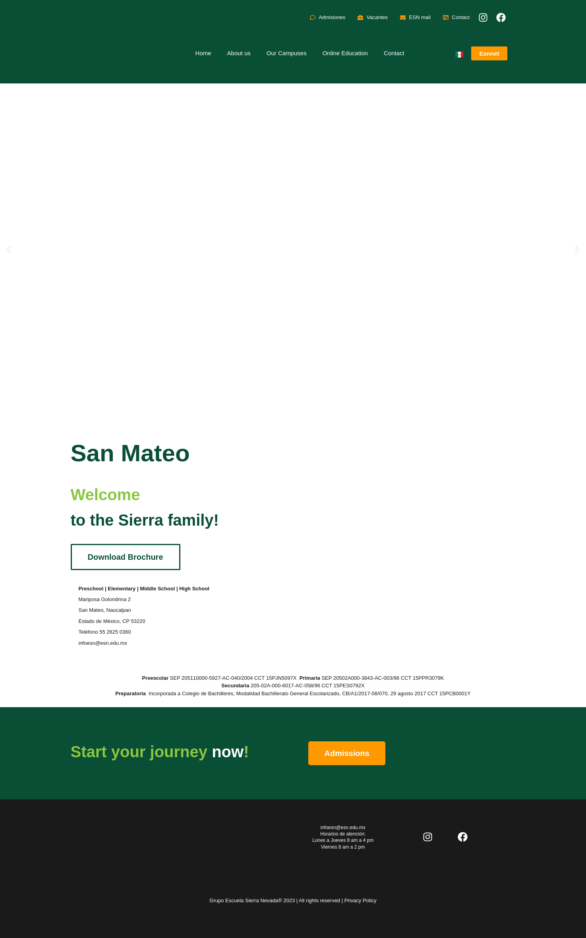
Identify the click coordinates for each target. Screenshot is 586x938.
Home (203, 53)
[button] (9, 250)
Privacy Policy (360, 900)
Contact (394, 53)
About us (239, 53)
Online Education (345, 53)
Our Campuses (287, 53)
